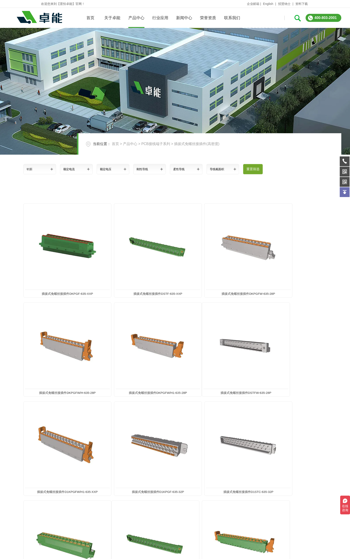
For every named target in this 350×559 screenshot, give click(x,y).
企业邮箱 (253, 4)
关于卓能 (112, 18)
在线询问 (268, 525)
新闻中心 (184, 18)
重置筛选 (229, 169)
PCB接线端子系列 (155, 144)
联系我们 (232, 18)
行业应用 (160, 18)
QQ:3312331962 (319, 525)
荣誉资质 (208, 18)
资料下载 (301, 4)
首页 (90, 18)
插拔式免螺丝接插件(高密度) (196, 144)
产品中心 (136, 18)
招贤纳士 (284, 4)
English (268, 4)
